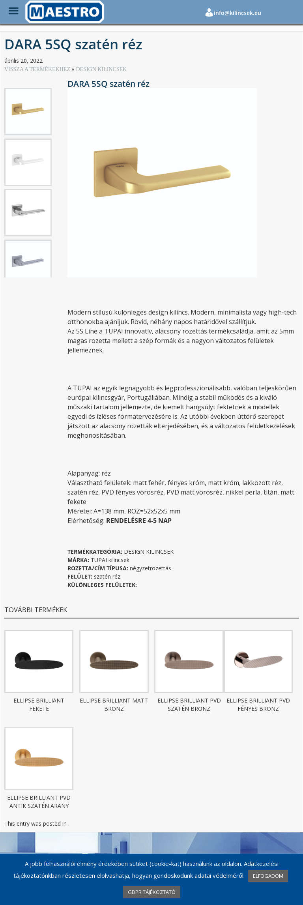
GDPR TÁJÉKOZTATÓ (152, 892)
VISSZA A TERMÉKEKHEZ (37, 69)
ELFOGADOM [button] (268, 875)
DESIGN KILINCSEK (101, 69)
